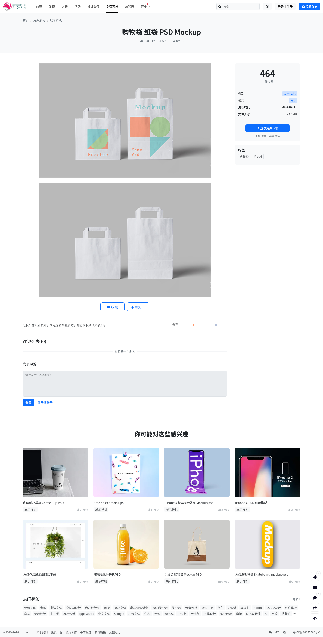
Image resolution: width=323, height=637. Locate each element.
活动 (78, 6)
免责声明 (56, 632)
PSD (293, 100)
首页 (39, 6)
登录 (28, 402)
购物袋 (244, 156)
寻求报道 (85, 632)
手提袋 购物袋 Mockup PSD (183, 574)
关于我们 (42, 632)
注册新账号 (45, 402)
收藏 (112, 306)
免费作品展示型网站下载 (39, 574)
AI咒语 (129, 6)
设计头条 (93, 6)
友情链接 (100, 632)
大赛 (65, 6)
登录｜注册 (285, 6)
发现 (52, 6)
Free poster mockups (109, 503)
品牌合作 (71, 632)
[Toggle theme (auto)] (267, 6)
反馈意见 (274, 136)
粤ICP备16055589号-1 (306, 632)
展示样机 (56, 20)
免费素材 (112, 6)
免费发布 (310, 6)
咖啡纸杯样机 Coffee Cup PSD (43, 503)
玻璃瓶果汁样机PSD (107, 574)
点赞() (138, 306)
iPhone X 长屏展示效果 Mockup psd (189, 503)
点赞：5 (178, 41)
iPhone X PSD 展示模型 (251, 503)
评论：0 (164, 41)
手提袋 (257, 156)
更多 (296, 599)
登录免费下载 (267, 128)
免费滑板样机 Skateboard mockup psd (262, 574)
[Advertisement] (267, 195)
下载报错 (260, 136)
